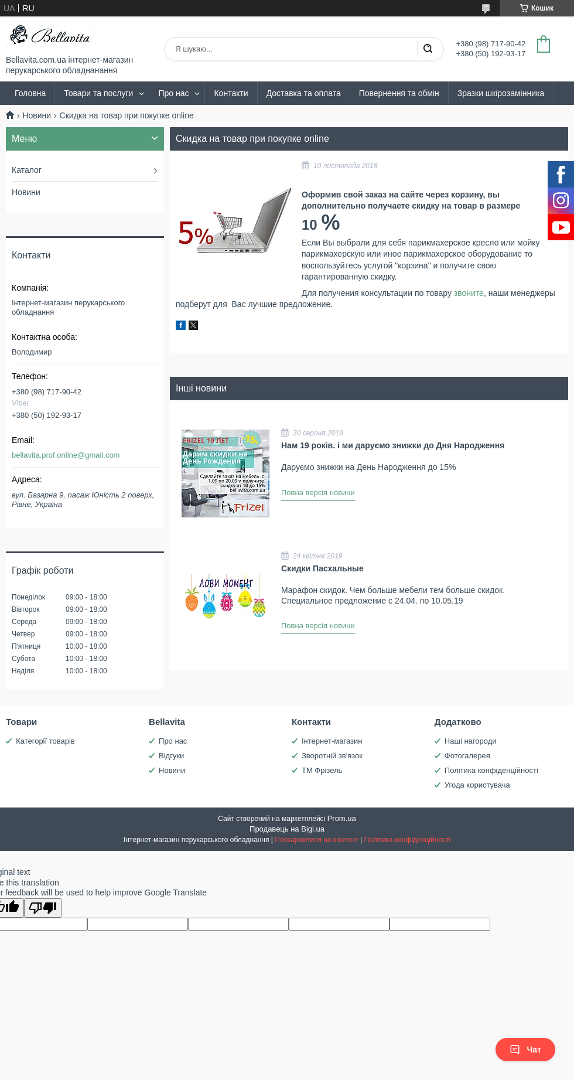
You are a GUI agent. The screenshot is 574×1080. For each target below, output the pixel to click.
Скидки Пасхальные (322, 568)
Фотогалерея (467, 755)
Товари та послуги (98, 93)
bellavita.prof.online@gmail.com (65, 455)
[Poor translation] (43, 908)
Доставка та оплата (303, 93)
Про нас (173, 93)
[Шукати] (427, 49)
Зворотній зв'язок (332, 755)
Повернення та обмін (399, 93)
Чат (525, 1049)
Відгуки (171, 755)
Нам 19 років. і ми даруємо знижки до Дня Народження (392, 445)
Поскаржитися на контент (316, 840)
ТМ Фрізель (322, 770)
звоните (469, 293)
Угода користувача (477, 785)
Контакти (231, 93)
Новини (36, 115)
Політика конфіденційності (491, 770)
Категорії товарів (45, 741)
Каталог (27, 170)
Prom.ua (341, 818)
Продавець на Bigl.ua (287, 829)
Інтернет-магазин (332, 741)
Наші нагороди (471, 741)
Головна (30, 93)
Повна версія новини (318, 492)
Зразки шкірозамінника (500, 93)
